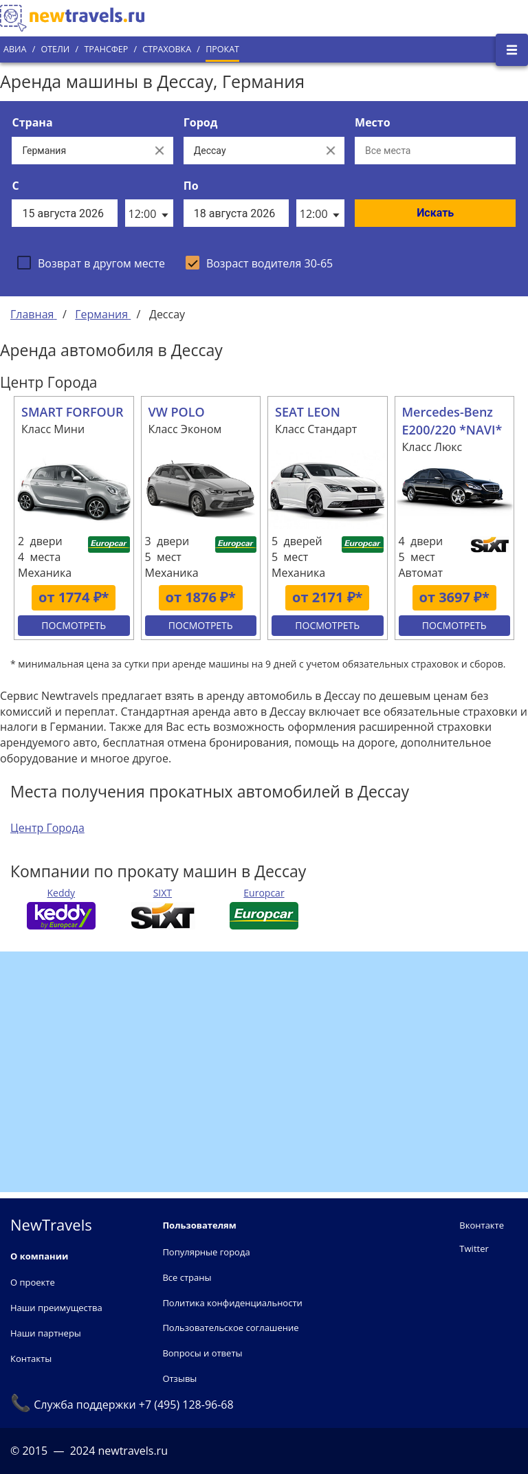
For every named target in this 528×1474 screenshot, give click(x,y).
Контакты (31, 1358)
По (191, 185)
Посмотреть (73, 625)
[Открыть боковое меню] (512, 50)
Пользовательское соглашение (230, 1327)
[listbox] (149, 213)
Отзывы (179, 1378)
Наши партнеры (45, 1333)
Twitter (473, 1248)
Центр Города (47, 827)
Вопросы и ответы (202, 1353)
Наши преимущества (56, 1307)
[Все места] (435, 150)
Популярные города (206, 1252)
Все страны (186, 1277)
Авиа (14, 49)
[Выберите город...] (250, 150)
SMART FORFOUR (72, 412)
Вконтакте (481, 1225)
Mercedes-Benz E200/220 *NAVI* (452, 421)
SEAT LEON (307, 412)
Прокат (222, 49)
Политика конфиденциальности (232, 1303)
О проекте (32, 1282)
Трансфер (106, 49)
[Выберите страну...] (78, 150)
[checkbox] (91, 262)
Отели (55, 49)
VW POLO (176, 412)
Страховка (166, 49)
